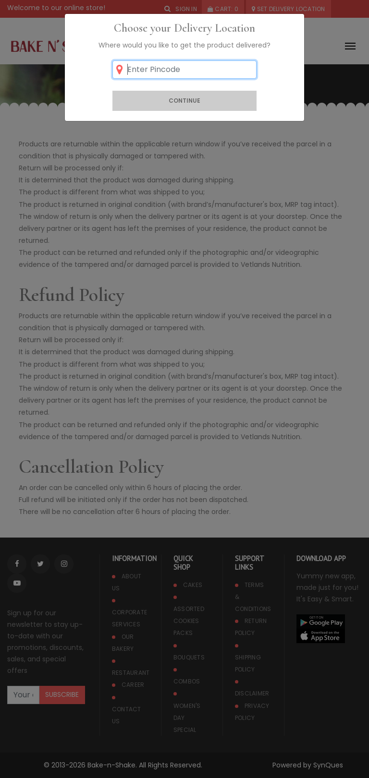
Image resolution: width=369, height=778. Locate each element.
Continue (184, 100)
